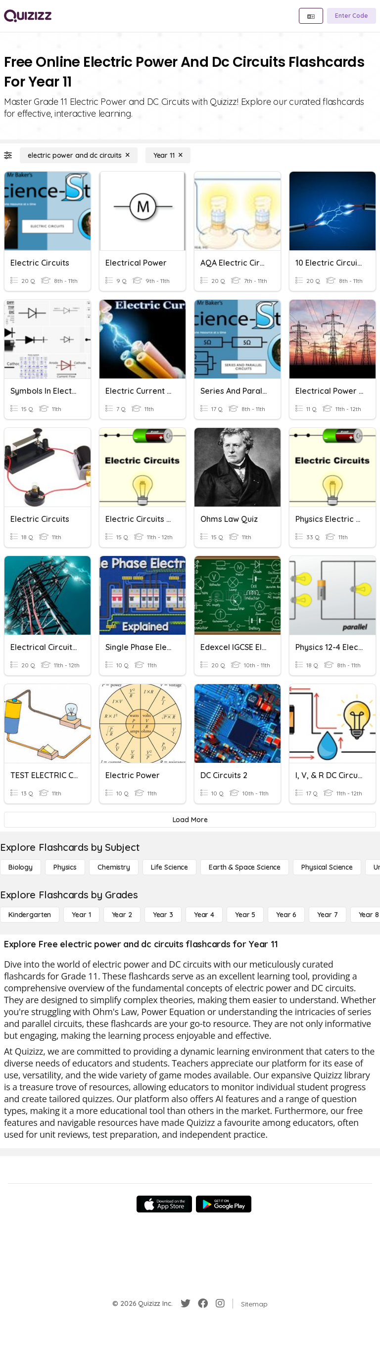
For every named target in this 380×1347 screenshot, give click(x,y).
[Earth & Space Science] (244, 867)
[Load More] (190, 820)
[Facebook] (203, 1303)
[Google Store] (223, 1204)
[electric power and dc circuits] (79, 155)
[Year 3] (163, 915)
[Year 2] (122, 915)
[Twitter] (185, 1303)
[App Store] (164, 1204)
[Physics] (65, 867)
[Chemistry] (114, 867)
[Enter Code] (351, 16)
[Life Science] (169, 867)
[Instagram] (220, 1303)
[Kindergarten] (29, 915)
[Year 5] (245, 915)
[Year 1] (81, 915)
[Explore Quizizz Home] (27, 15)
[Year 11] (167, 155)
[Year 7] (327, 915)
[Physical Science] (327, 867)
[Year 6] (286, 915)
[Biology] (20, 867)
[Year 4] (204, 915)
